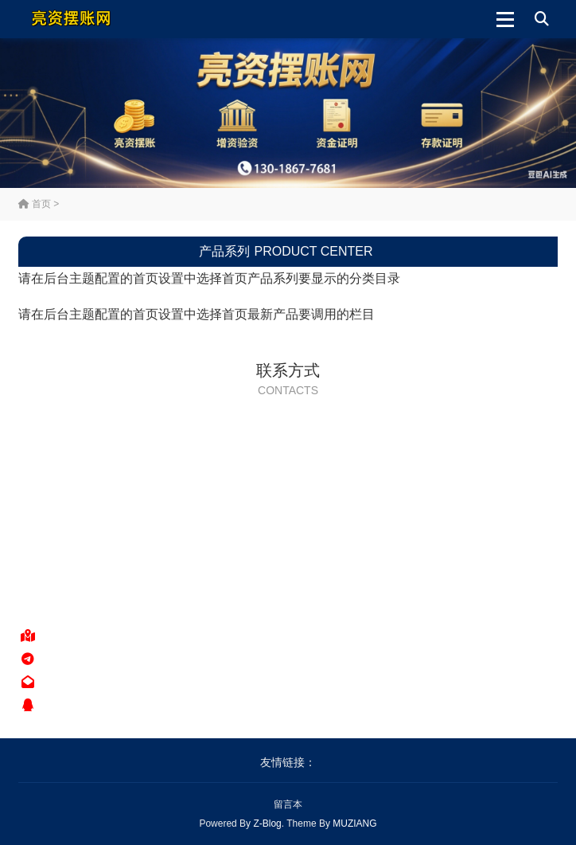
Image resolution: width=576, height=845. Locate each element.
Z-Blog (267, 823)
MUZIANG (354, 823)
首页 (34, 203)
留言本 (288, 804)
